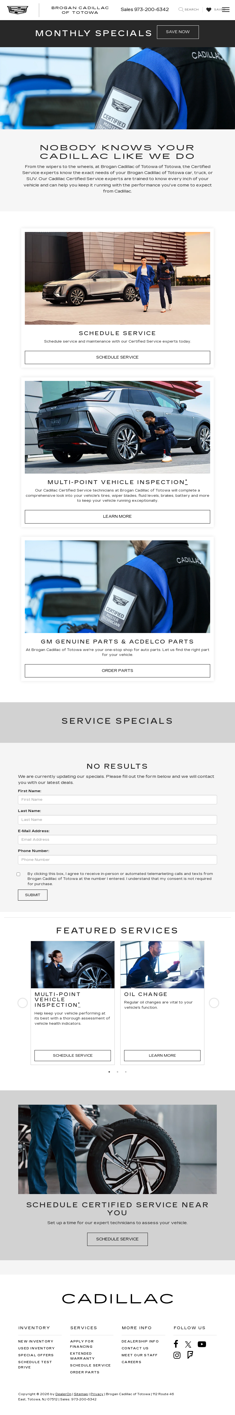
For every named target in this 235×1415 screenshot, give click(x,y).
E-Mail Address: (33, 831)
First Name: (29, 791)
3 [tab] (126, 1072)
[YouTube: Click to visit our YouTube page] (205, 1344)
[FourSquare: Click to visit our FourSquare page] (193, 1355)
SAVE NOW (178, 32)
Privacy (96, 1394)
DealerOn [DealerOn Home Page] (63, 1394)
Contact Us (135, 1348)
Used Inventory (36, 1348)
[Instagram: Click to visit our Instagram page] (179, 1355)
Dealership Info (140, 1341)
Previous (21, 1004)
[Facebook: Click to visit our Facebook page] (178, 1344)
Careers (131, 1362)
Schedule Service (73, 1055)
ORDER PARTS (117, 670)
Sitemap (81, 1394)
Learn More (162, 1055)
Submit (32, 895)
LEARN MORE (117, 516)
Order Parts (85, 1372)
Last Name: (29, 811)
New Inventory (36, 1341)
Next (213, 1004)
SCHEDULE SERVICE (117, 357)
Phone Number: (33, 851)
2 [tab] (117, 1072)
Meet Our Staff (140, 1355)
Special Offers (36, 1355)
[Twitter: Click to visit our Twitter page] (191, 1344)
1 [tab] (109, 1072)
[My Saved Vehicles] (215, 10)
